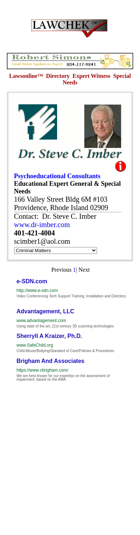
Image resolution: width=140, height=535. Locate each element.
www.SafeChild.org (35, 345)
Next (84, 270)
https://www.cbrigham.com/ (42, 370)
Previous (61, 270)
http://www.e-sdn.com (37, 290)
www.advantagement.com (41, 320)
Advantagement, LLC (45, 311)
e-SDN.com (32, 281)
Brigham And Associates (50, 361)
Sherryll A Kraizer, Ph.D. (49, 336)
